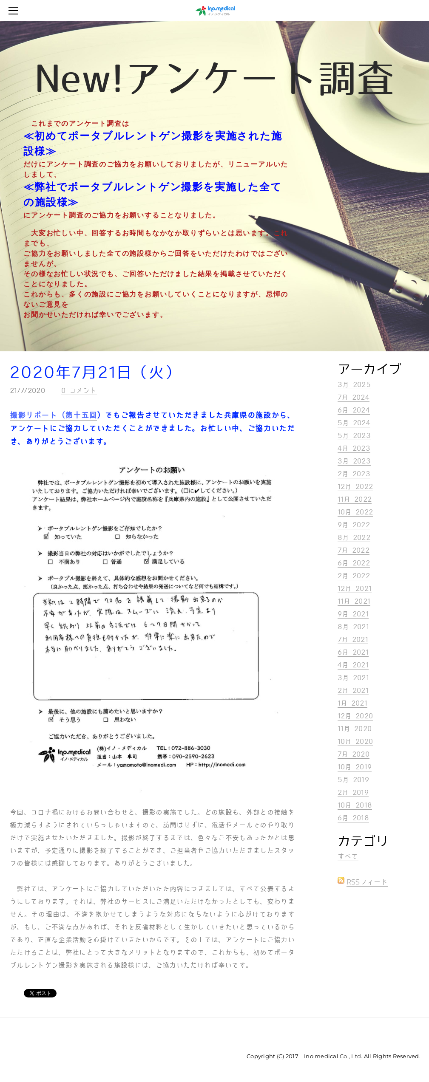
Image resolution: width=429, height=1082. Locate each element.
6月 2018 (353, 818)
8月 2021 (353, 627)
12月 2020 (355, 716)
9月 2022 (354, 525)
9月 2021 (353, 614)
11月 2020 (355, 729)
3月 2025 (354, 385)
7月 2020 (353, 754)
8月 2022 (354, 538)
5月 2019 (353, 780)
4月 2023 (354, 448)
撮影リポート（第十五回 (53, 415)
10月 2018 (355, 805)
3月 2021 (353, 678)
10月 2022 (355, 512)
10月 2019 (355, 767)
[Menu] (15, 10)
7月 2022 (353, 550)
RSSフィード (367, 882)
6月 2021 (353, 652)
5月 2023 (354, 436)
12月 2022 (355, 487)
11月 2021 (354, 601)
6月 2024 (354, 410)
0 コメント (79, 391)
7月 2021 (353, 640)
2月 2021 (353, 690)
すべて (348, 857)
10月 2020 (355, 741)
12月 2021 (355, 589)
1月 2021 (352, 703)
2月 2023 (354, 474)
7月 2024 (353, 397)
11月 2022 (355, 499)
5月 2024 (354, 423)
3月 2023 (354, 461)
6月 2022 (354, 563)
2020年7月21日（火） (95, 372)
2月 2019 (353, 792)
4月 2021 (353, 665)
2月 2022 (354, 576)
